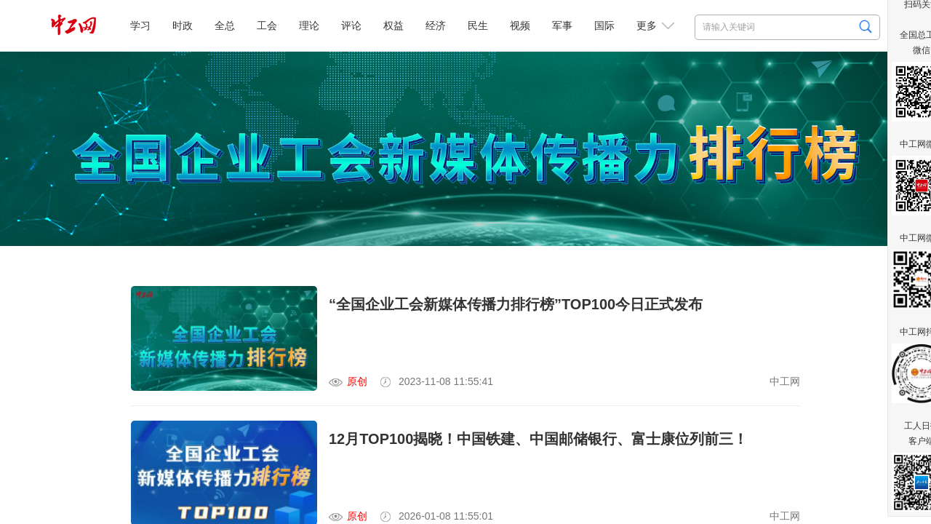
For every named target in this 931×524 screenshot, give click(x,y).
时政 (182, 25)
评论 (351, 25)
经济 (435, 25)
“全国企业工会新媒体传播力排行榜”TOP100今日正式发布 (516, 304)
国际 (604, 25)
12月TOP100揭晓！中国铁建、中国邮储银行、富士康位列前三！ (538, 439)
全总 (225, 25)
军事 (562, 25)
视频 (520, 25)
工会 (267, 25)
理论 (309, 25)
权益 (393, 25)
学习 (140, 25)
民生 (478, 25)
